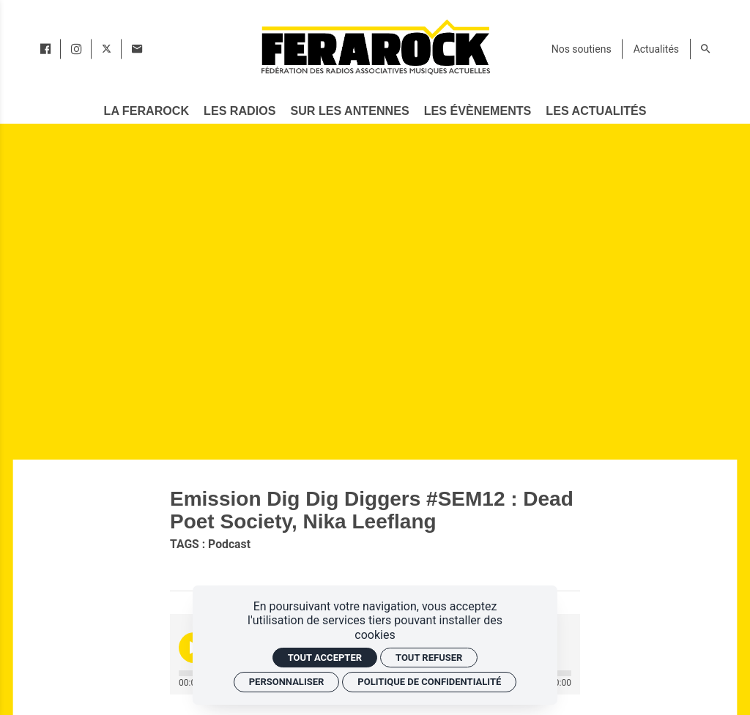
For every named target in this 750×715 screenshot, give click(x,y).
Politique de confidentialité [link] (429, 681)
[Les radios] (239, 111)
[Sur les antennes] (350, 111)
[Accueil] (375, 46)
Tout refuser (429, 657)
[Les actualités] (597, 111)
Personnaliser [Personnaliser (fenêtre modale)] (286, 681)
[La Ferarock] (146, 111)
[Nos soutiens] (582, 49)
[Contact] (137, 49)
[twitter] (107, 49)
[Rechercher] (705, 49)
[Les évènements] (477, 111)
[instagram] (76, 49)
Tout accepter (325, 657)
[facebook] (45, 49)
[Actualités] (656, 49)
